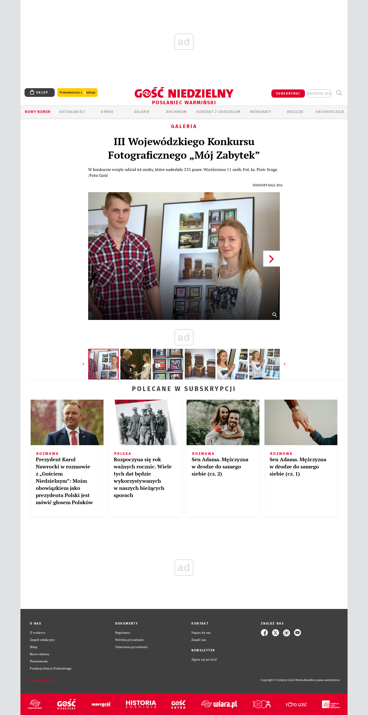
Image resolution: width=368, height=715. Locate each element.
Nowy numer (38, 112)
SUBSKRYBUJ (288, 93)
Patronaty (260, 112)
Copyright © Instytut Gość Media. (282, 680)
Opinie (107, 112)
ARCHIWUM (176, 112)
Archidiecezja (330, 112)
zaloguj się (319, 93)
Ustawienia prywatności (131, 647)
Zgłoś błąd (41, 680)
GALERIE (142, 112)
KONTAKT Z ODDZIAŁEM (219, 112)
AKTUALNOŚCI (72, 112)
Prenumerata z (77, 93)
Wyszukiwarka (338, 93)
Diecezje (295, 112)
